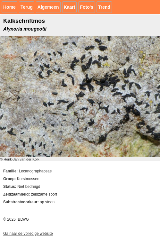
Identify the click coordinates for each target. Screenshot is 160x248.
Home (9, 7)
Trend (104, 7)
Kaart (69, 7)
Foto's (86, 7)
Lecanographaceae (35, 171)
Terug (27, 7)
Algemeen (48, 7)
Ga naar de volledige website (28, 233)
